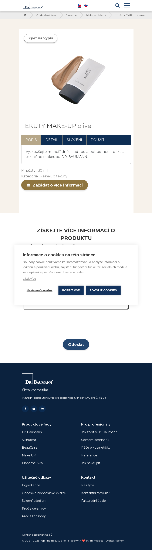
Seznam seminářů (95, 440)
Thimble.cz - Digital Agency (107, 540)
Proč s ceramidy (34, 508)
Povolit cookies (103, 290)
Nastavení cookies (39, 290)
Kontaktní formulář (95, 493)
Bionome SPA (32, 463)
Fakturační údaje (93, 501)
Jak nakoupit (90, 463)
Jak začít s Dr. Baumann (99, 432)
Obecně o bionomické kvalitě (44, 493)
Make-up (71, 15)
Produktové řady (46, 15)
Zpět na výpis (40, 38)
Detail (51, 140)
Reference (89, 455)
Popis (31, 140)
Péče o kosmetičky (95, 447)
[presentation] (76, 326)
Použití (98, 140)
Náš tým (87, 485)
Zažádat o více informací (55, 185)
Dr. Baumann (32, 432)
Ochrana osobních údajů (37, 534)
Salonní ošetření (34, 501)
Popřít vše (71, 290)
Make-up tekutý (96, 15)
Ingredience (31, 485)
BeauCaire (29, 447)
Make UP (29, 455)
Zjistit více (29, 278)
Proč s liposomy (34, 516)
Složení (74, 140)
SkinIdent (29, 440)
